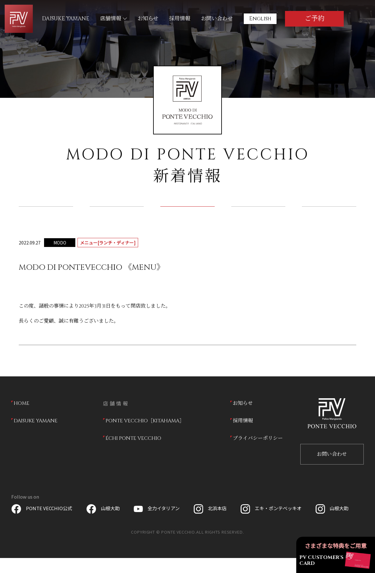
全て (46, 214)
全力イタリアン (157, 523)
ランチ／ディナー (188, 214)
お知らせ (148, 18)
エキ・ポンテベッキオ (271, 523)
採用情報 (179, 18)
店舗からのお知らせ (116, 214)
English (260, 18)
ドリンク (258, 214)
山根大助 (103, 523)
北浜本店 (210, 523)
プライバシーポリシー (258, 453)
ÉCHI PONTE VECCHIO (133, 453)
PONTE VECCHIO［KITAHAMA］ (145, 435)
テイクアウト (329, 214)
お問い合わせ (217, 18)
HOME (21, 418)
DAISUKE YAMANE (65, 18)
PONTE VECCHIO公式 (41, 523)
